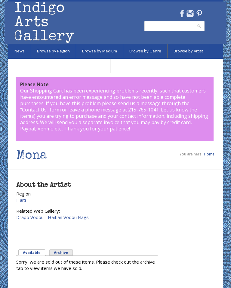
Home (209, 154)
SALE (99, 65)
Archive (61, 252)
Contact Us (34, 109)
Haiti (21, 200)
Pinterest (199, 13)
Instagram (190, 13)
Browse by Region (53, 51)
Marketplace (71, 65)
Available (32, 252)
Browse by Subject (31, 65)
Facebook (182, 13)
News (19, 51)
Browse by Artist (188, 51)
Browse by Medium (99, 51)
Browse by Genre (145, 51)
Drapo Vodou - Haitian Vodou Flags (52, 217)
